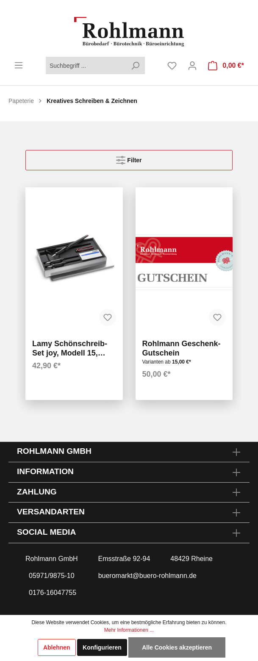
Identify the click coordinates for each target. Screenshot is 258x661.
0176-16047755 (52, 592)
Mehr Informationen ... (129, 630)
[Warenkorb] (226, 65)
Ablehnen (56, 647)
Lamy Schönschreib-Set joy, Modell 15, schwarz (69, 348)
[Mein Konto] (192, 65)
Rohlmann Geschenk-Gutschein (181, 348)
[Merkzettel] (172, 65)
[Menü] (18, 65)
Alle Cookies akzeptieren (177, 647)
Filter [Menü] (128, 158)
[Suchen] (135, 65)
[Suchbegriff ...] (86, 65)
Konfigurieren (102, 647)
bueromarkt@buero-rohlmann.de (147, 575)
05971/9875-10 (52, 575)
